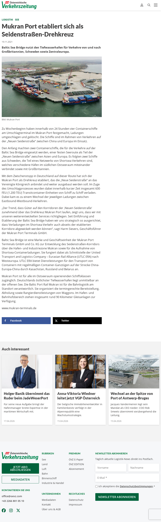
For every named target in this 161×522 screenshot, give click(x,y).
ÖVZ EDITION (76, 464)
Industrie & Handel (53, 483)
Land (45, 464)
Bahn (45, 473)
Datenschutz (76, 499)
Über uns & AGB (51, 509)
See (17, 19)
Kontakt (46, 504)
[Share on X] (77, 320)
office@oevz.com (12, 496)
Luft (44, 469)
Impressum (75, 504)
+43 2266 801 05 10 (13, 501)
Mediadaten (20, 479)
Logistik (7, 19)
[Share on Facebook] (26, 320)
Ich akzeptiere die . (126, 486)
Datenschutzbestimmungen (136, 486)
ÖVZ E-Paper (76, 459)
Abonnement (76, 469)
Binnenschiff (49, 478)
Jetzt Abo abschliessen (20, 468)
